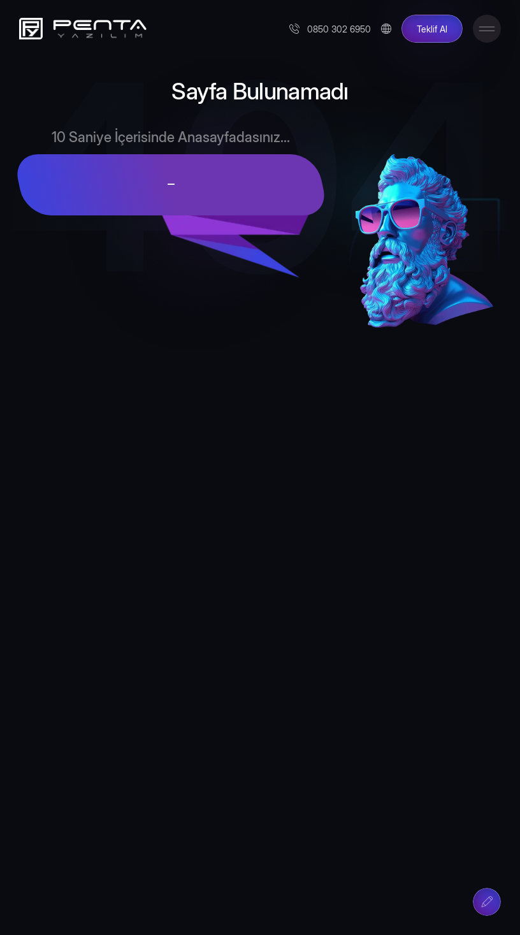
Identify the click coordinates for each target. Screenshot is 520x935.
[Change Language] (386, 29)
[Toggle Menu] (487, 29)
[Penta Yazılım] (79, 29)
